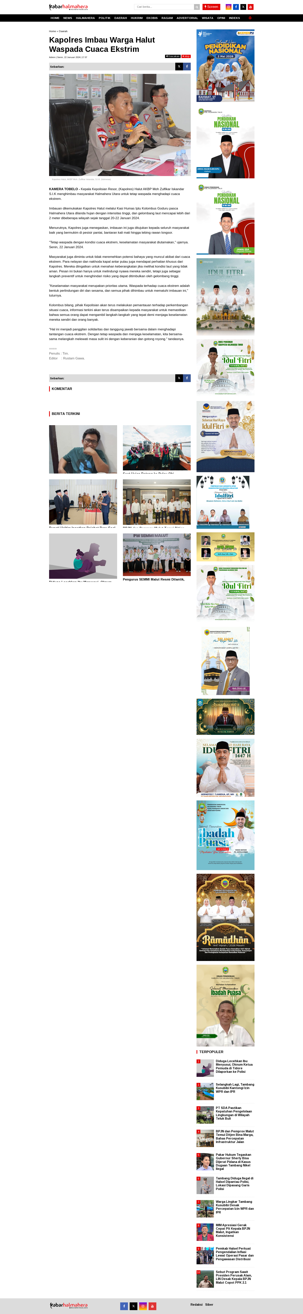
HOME (55, 18)
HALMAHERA (85, 18)
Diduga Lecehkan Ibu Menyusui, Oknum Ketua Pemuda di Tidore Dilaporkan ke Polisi (234, 1066)
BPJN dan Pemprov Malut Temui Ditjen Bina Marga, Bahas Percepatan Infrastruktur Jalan (235, 1137)
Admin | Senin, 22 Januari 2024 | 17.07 (68, 57)
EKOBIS (152, 18)
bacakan (173, 56)
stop (186, 56)
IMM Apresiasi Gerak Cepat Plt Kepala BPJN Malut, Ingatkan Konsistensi (233, 1230)
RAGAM (167, 18)
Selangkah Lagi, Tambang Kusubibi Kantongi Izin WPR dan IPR (235, 1088)
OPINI (221, 18)
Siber (209, 1304)
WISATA (207, 18)
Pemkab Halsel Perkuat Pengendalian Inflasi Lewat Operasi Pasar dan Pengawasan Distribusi (235, 1254)
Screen (211, 7)
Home (52, 31)
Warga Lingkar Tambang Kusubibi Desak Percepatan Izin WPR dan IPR (235, 1207)
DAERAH (120, 18)
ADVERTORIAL (187, 18)
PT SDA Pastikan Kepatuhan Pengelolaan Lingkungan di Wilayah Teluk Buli (234, 1113)
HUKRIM (137, 18)
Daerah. (63, 31)
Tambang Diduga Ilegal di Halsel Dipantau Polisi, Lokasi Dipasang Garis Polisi (234, 1184)
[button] (250, 16)
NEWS (67, 18)
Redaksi (197, 1304)
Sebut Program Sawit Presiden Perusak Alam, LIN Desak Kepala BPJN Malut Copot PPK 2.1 (234, 1277)
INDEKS (234, 18)
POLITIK (105, 18)
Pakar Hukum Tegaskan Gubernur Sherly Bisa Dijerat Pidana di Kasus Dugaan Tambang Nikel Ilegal (233, 1161)
